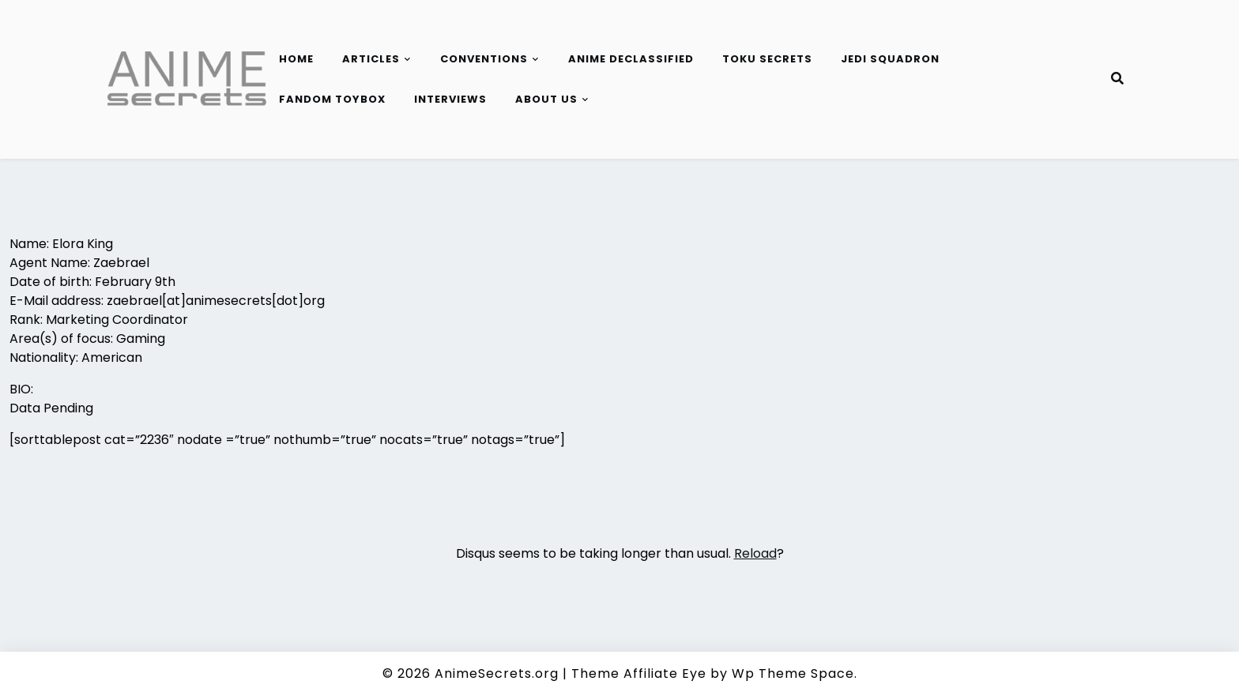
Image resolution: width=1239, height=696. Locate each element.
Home (296, 58)
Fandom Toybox (332, 99)
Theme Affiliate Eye (638, 673)
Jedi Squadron (890, 58)
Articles (371, 58)
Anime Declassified (631, 58)
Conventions (484, 58)
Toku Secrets (767, 58)
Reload (755, 553)
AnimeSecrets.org (497, 673)
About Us (546, 99)
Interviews (450, 99)
